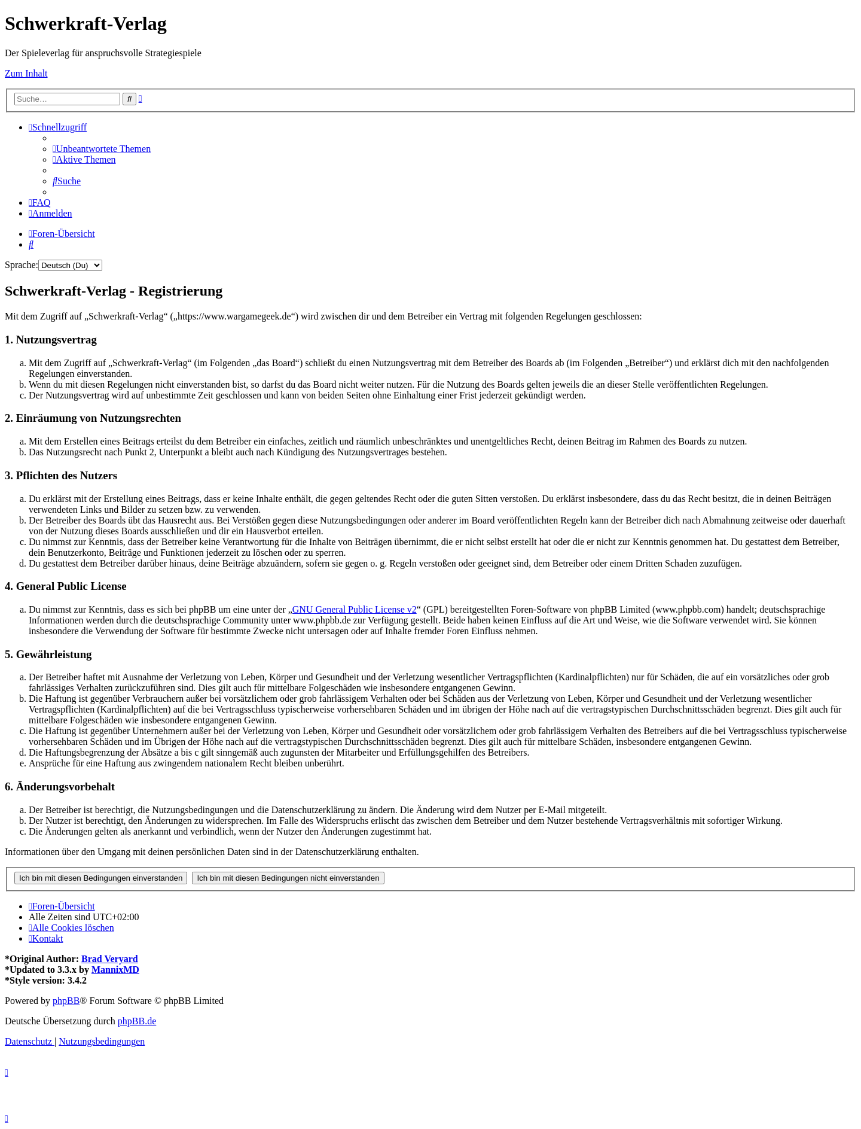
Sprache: (21, 265)
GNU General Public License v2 (354, 609)
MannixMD (115, 969)
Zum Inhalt (26, 73)
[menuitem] (102, 149)
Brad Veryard (109, 959)
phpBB (66, 1001)
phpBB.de (137, 1021)
